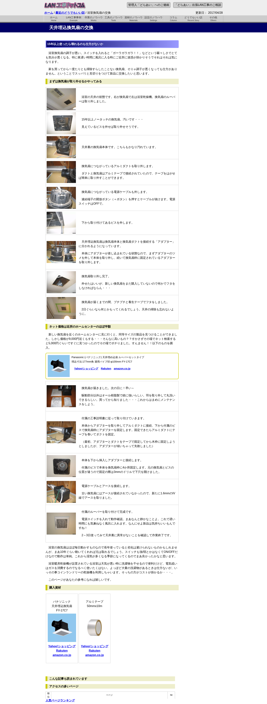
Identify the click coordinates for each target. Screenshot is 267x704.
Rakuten (106, 368)
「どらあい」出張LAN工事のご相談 (197, 4)
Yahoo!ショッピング (86, 368)
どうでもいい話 (193, 18)
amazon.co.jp (122, 368)
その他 (213, 18)
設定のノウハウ (153, 18)
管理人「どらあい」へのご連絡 (148, 4)
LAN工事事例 (73, 18)
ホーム (48, 12)
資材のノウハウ (133, 18)
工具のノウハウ (113, 18)
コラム (173, 18)
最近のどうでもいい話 (70, 12)
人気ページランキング (60, 700)
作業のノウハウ (93, 18)
